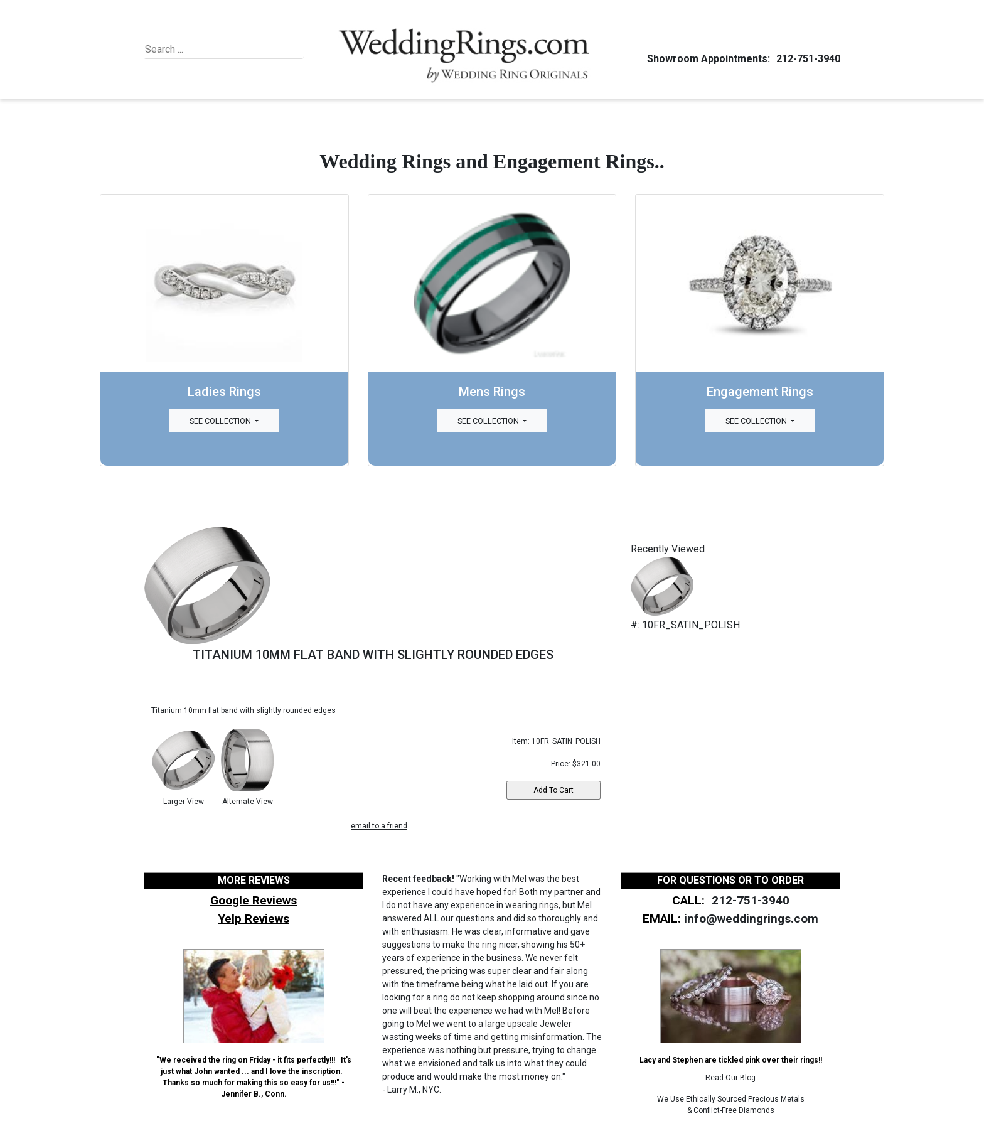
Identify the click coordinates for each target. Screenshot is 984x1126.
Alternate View (247, 801)
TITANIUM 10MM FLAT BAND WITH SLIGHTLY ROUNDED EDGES (373, 654)
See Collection (221, 421)
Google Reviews (253, 900)
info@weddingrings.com (751, 918)
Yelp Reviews (253, 918)
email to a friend (379, 826)
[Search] (202, 49)
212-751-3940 (806, 59)
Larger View (183, 801)
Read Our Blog (730, 1077)
